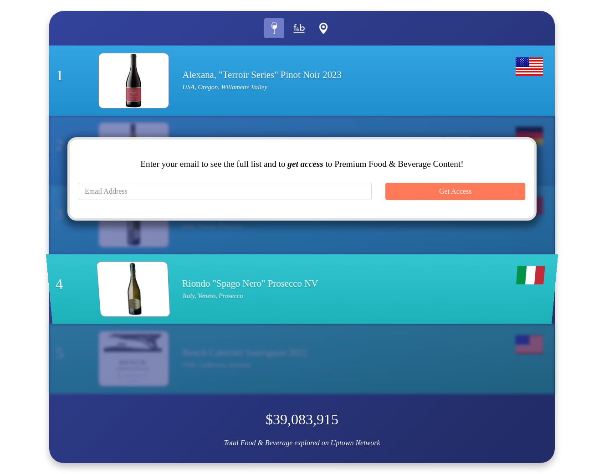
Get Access (455, 191)
